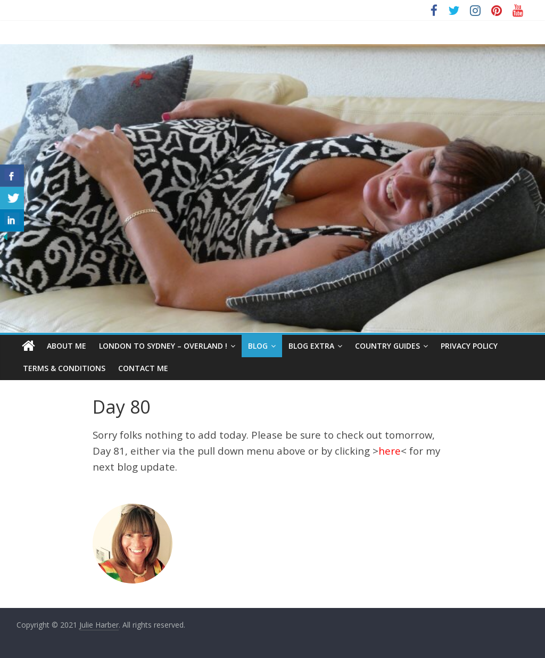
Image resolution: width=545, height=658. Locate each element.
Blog (258, 346)
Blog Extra (311, 346)
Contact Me (143, 368)
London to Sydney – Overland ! (163, 346)
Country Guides (387, 346)
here (389, 450)
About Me (66, 346)
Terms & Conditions (64, 368)
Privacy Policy (469, 346)
